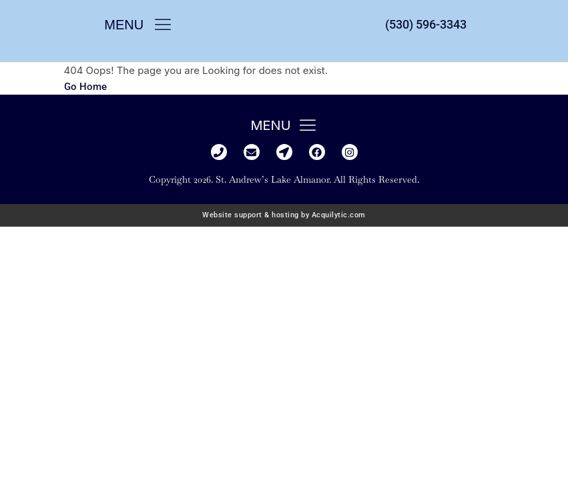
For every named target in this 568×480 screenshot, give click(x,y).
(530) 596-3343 (426, 24)
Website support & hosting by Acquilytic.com (284, 215)
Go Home (85, 87)
